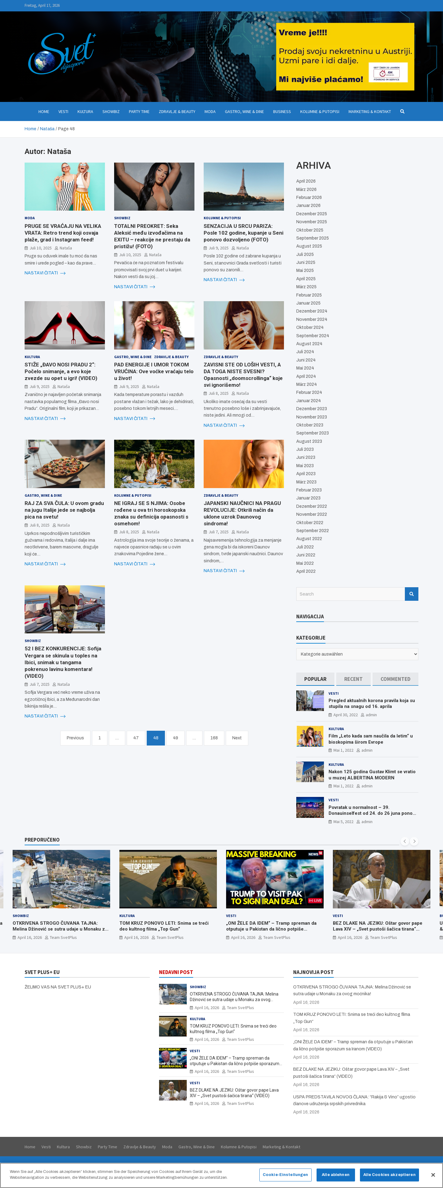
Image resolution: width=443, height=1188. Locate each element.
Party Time (139, 111)
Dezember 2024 (311, 311)
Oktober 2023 (309, 425)
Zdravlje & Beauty (177, 111)
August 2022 (309, 538)
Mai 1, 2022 (343, 750)
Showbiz (111, 111)
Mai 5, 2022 (343, 821)
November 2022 (311, 514)
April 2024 (306, 376)
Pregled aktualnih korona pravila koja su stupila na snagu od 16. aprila (372, 703)
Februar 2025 (309, 295)
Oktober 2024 (310, 327)
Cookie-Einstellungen (285, 1175)
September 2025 (312, 238)
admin (371, 714)
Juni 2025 (305, 262)
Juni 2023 (305, 457)
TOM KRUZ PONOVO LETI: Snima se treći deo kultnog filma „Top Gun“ (164, 926)
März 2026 (306, 189)
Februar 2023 (309, 490)
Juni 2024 (306, 360)
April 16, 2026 (30, 937)
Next (237, 738)
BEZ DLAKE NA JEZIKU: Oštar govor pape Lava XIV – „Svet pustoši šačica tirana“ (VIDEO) (377, 929)
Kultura (85, 111)
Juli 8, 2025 (219, 393)
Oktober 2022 (309, 522)
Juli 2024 (305, 352)
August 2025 (309, 246)
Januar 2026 (308, 205)
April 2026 (306, 181)
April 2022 (306, 571)
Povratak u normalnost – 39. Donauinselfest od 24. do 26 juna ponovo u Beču (373, 813)
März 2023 (306, 482)
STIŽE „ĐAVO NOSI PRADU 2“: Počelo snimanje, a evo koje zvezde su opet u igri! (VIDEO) (61, 371)
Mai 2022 (305, 563)
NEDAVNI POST (176, 972)
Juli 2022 (305, 547)
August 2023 (309, 441)
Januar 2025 (308, 303)
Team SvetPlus (63, 937)
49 (175, 738)
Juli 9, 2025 (219, 248)
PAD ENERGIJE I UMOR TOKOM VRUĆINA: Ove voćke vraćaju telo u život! (154, 371)
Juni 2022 (305, 555)
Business (282, 111)
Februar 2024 (309, 392)
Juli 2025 (305, 254)
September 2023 (312, 433)
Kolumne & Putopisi (319, 111)
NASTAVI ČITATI (45, 273)
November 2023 (311, 417)
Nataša (66, 248)
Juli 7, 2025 (219, 532)
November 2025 (311, 222)
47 (136, 738)
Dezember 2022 (311, 506)
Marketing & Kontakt (370, 111)
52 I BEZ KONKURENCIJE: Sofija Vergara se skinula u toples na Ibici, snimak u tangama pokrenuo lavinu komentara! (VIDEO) (63, 662)
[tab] (315, 679)
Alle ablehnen (335, 1175)
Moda (210, 111)
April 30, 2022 (345, 714)
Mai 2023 (305, 465)
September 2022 (312, 530)
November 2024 (311, 319)
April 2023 (306, 473)
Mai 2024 (305, 368)
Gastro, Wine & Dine (244, 111)
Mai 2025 (305, 270)
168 (214, 738)
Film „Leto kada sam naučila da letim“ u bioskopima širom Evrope (371, 739)
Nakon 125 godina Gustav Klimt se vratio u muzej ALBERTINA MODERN (372, 775)
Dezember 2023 (311, 408)
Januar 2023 (308, 498)
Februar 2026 (309, 197)
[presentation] (405, 841)
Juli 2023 (305, 449)
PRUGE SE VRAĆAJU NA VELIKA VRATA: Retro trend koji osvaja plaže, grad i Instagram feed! (63, 233)
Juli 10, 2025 (41, 248)
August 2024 (309, 343)
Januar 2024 (308, 400)
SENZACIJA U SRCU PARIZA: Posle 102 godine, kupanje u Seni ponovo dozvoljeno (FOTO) (243, 233)
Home (43, 111)
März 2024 (306, 384)
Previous (75, 738)
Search (411, 594)
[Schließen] (433, 1175)
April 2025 (306, 279)
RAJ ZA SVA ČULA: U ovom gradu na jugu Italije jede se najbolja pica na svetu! (64, 510)
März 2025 (306, 287)
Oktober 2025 (309, 230)
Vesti (63, 111)
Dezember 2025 (311, 214)
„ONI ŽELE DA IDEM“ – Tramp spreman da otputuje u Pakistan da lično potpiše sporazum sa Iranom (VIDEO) (271, 929)
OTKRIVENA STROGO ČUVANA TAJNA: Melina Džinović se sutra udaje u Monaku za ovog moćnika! (60, 929)
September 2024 (312, 335)
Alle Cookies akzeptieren (389, 1175)
